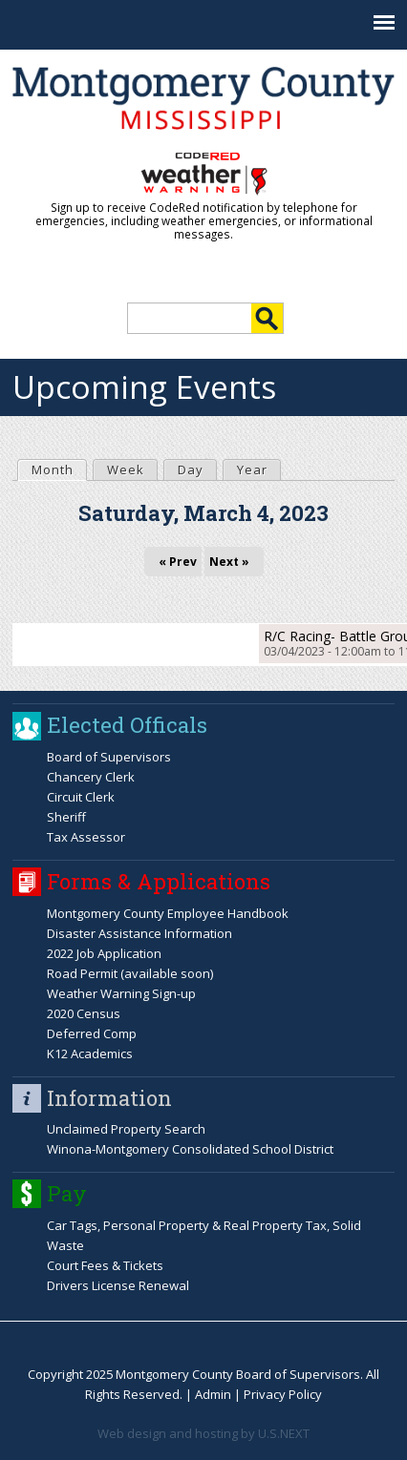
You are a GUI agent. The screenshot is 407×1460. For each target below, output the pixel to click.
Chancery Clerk (91, 776)
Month (59, 469)
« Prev (178, 561)
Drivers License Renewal (118, 1285)
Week (125, 469)
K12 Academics (90, 1053)
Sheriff (66, 816)
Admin (213, 1394)
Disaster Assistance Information (139, 933)
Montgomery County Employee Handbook (168, 913)
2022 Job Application (104, 953)
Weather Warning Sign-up (121, 993)
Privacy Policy (283, 1394)
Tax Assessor (86, 836)
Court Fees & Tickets (105, 1265)
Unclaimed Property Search (126, 1128)
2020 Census (83, 1013)
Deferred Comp (92, 1033)
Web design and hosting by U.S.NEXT (203, 1433)
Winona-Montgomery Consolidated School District (190, 1149)
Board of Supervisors (109, 756)
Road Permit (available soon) (130, 973)
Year (252, 469)
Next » (229, 561)
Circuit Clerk (81, 796)
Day (191, 469)
